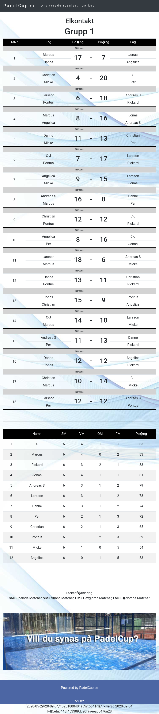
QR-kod (88, 5)
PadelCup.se (19, 5)
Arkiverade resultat (60, 5)
